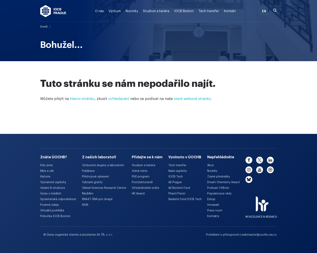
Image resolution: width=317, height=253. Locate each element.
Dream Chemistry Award (223, 182)
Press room (214, 210)
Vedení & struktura (52, 188)
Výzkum (115, 11)
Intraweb (213, 205)
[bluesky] (248, 179)
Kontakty (213, 216)
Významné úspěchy (53, 182)
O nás (99, 11)
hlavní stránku (82, 99)
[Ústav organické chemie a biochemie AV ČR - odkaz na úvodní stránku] (53, 11)
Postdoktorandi (142, 182)
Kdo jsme (46, 165)
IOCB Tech (175, 176)
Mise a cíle (47, 171)
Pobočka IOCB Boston (55, 216)
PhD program (140, 176)
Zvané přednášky (218, 176)
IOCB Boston (184, 11)
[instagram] (248, 169)
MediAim (87, 193)
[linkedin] (270, 160)
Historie (45, 176)
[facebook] (248, 160)
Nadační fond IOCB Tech (185, 199)
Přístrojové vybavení (95, 176)
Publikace (88, 171)
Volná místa (139, 171)
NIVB (85, 205)
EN (264, 11)
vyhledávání (118, 99)
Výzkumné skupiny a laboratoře (103, 165)
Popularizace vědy (219, 193)
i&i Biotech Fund (179, 188)
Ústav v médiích (50, 193)
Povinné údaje (49, 205)
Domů (44, 26)
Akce (210, 165)
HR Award (138, 193)
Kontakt (230, 11)
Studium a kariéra (156, 11)
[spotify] (270, 169)
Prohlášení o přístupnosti (223, 234)
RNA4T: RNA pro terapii (97, 199)
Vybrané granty (92, 182)
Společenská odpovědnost (58, 199)
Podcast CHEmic (218, 188)
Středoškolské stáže (145, 188)
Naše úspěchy (177, 171)
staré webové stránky (192, 99)
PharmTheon (176, 193)
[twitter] (259, 160)
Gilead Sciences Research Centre (104, 188)
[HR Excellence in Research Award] (261, 204)
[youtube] (259, 169)
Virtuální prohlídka (52, 210)
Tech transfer (209, 11)
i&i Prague (175, 182)
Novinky (132, 11)
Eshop (211, 199)
